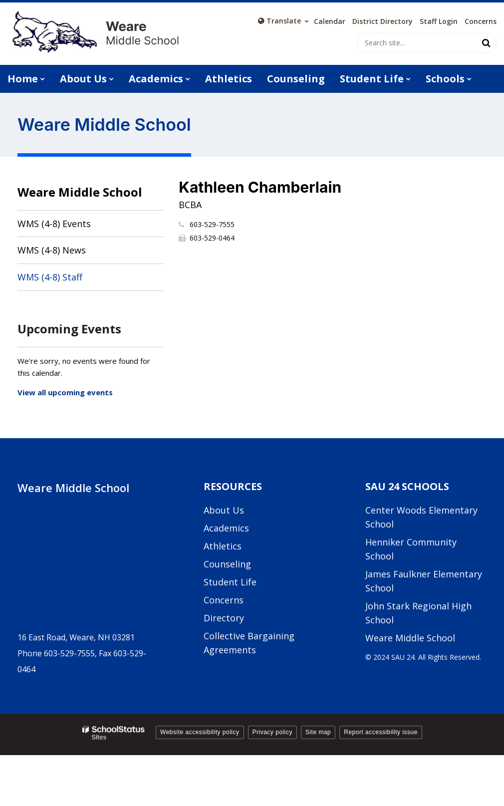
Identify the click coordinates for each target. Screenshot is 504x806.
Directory (224, 618)
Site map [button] (318, 732)
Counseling (227, 564)
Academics (226, 528)
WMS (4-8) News (51, 250)
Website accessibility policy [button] (200, 732)
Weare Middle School (79, 192)
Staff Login (439, 21)
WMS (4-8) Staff (49, 277)
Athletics (223, 546)
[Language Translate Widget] (283, 21)
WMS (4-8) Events (54, 224)
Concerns (481, 21)
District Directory (382, 21)
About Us (224, 510)
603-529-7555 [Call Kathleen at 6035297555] (212, 224)
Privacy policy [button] (272, 732)
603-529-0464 (212, 238)
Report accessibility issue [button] (381, 732)
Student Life (230, 582)
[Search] (487, 43)
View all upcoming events (65, 392)
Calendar (329, 21)
